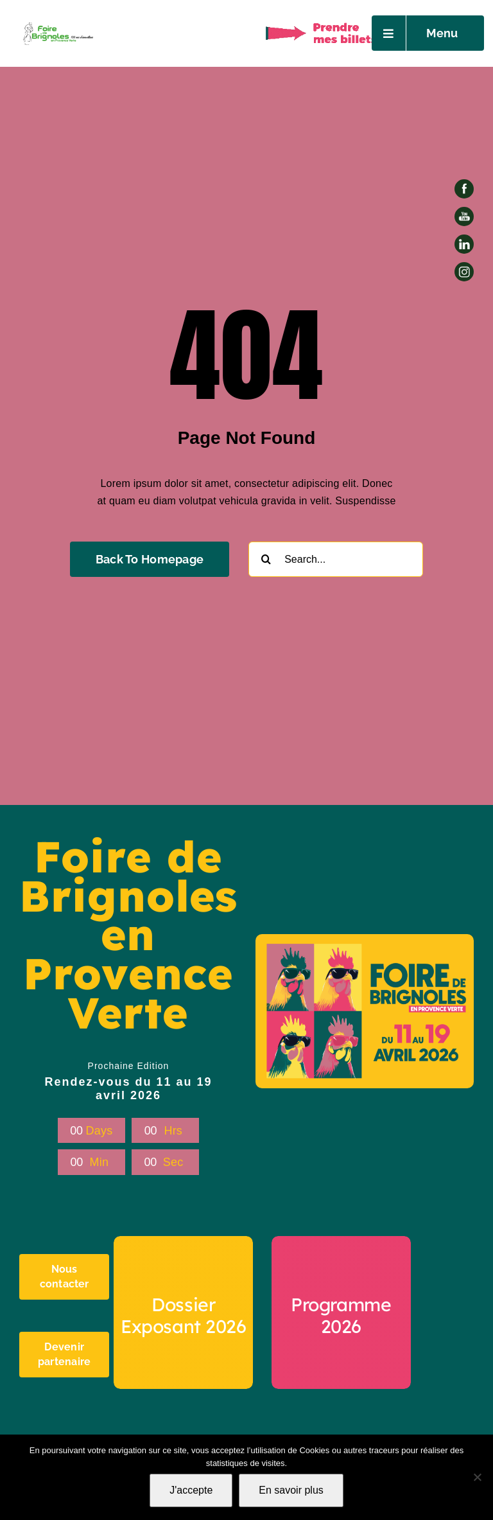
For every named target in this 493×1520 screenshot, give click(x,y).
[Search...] (335, 559)
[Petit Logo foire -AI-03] (57, 24)
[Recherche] (266, 559)
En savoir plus (291, 1490)
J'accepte (190, 1490)
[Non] (477, 1477)
